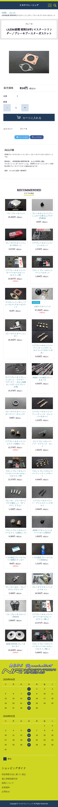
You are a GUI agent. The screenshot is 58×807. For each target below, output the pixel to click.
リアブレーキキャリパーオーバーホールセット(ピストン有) (15, 272)
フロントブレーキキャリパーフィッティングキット (42, 473)
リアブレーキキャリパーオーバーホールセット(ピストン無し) (42, 616)
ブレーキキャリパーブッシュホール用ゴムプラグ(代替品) (42, 215)
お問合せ (6, 791)
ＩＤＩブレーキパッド (15, 213)
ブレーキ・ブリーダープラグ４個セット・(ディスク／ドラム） (15, 503)
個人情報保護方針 (10, 779)
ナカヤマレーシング (29, 5)
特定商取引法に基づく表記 (14, 774)
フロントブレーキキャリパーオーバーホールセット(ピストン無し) (42, 646)
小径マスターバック (42, 306)
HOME (4, 13)
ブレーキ (12, 13)
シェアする (37, 137)
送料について (8, 783)
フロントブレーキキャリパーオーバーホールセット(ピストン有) (15, 473)
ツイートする (22, 137)
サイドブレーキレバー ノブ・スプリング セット (43, 443)
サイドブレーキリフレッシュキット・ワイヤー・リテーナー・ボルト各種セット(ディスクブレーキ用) (15, 382)
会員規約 (6, 787)
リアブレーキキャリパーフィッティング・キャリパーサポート (42, 414)
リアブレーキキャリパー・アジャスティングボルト (42, 503)
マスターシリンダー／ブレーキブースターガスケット (15, 304)
